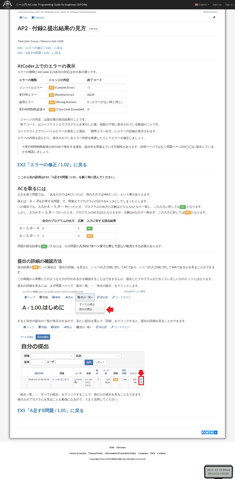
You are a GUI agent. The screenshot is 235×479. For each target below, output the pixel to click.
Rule (112, 447)
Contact (161, 453)
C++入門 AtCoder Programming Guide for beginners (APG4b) (52, 4)
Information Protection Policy (120, 453)
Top (23, 17)
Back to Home (211, 11)
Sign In (229, 4)
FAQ (152, 453)
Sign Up (217, 4)
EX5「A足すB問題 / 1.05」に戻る (39, 52)
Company (143, 453)
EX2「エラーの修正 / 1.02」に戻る (40, 47)
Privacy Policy (96, 453)
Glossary (121, 447)
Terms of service (77, 453)
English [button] (202, 4)
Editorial (38, 17)
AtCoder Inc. (119, 459)
